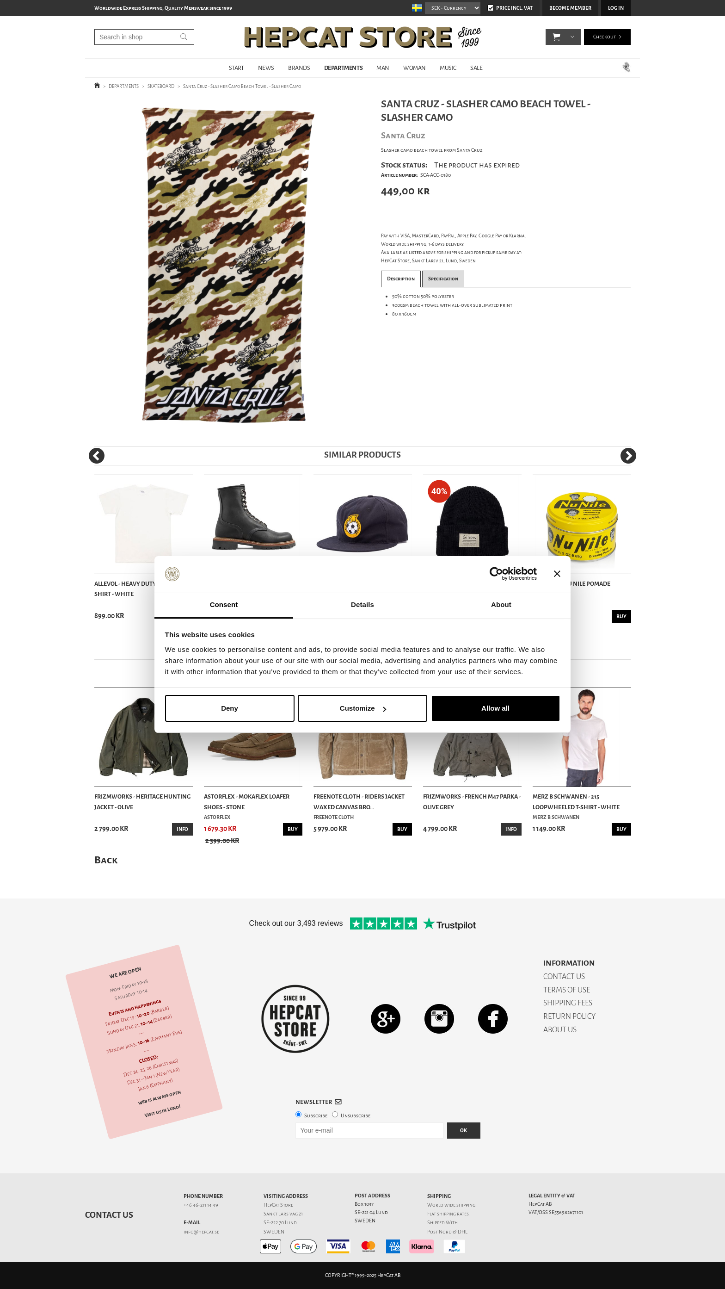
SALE (476, 68)
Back (105, 860)
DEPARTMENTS (343, 68)
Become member (570, 8)
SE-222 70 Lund (280, 1222)
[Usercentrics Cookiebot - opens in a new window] (496, 574)
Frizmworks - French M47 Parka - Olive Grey (472, 802)
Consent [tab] (224, 604)
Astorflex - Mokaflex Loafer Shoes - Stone (246, 802)
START (236, 68)
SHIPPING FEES (567, 1003)
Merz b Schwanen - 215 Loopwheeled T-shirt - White (576, 802)
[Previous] (96, 456)
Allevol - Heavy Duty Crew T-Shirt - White (136, 589)
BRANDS (299, 68)
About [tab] (501, 604)
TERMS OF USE (566, 990)
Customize (363, 708)
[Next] (628, 456)
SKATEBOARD (160, 86)
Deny (229, 708)
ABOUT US (560, 1030)
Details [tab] (362, 604)
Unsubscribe (355, 1115)
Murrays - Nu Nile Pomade (571, 584)
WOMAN (414, 68)
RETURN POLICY (569, 1016)
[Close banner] (557, 574)
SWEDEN (274, 1231)
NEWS (266, 68)
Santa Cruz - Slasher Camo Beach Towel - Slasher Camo (242, 86)
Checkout (604, 36)
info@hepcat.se (201, 1231)
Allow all (495, 708)
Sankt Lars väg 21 (283, 1213)
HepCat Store (278, 1205)
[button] (556, 37)
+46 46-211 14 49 (201, 1205)
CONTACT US (564, 976)
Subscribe (315, 1115)
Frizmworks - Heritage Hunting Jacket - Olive (142, 802)
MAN (382, 68)
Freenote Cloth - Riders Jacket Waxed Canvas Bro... (359, 802)
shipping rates (452, 1213)
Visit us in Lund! (162, 1111)
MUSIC (448, 68)
